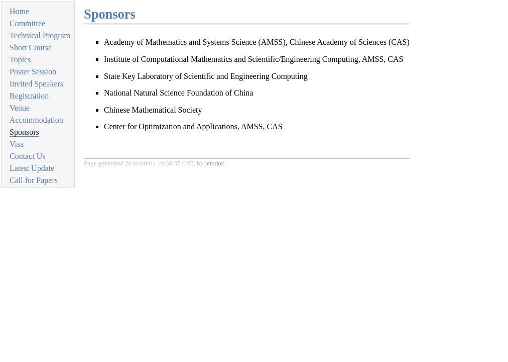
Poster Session (33, 71)
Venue (20, 108)
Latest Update (32, 168)
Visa (17, 144)
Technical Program (40, 35)
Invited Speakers (36, 83)
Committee (27, 23)
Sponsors (24, 132)
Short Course (31, 47)
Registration (29, 96)
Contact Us (28, 156)
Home (19, 11)
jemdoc (214, 163)
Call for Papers (34, 180)
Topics (20, 59)
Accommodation (36, 120)
